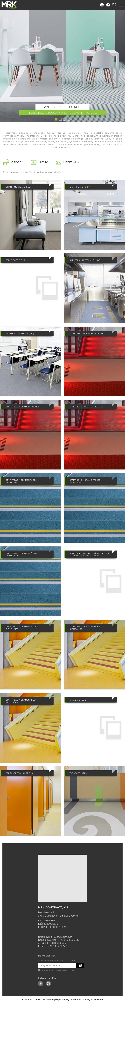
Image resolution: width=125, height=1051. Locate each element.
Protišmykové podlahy (17, 172)
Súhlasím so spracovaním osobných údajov (56, 1018)
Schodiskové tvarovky (47, 172)
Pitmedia (98, 1047)
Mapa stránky (62, 1047)
